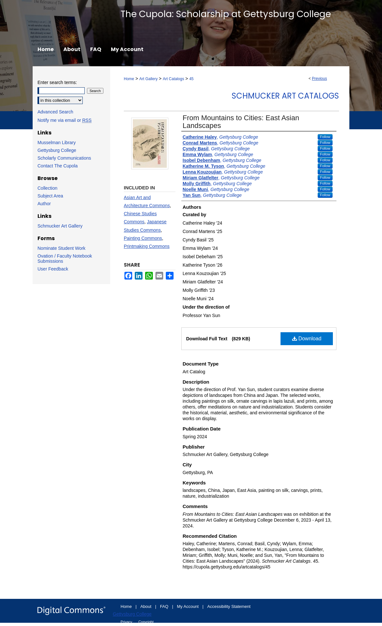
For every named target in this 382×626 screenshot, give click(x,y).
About (146, 606)
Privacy (127, 622)
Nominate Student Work (61, 248)
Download (307, 338)
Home (129, 79)
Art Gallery (148, 79)
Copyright (146, 622)
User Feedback (52, 268)
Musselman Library (56, 142)
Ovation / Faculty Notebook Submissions (64, 258)
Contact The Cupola (57, 165)
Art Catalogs (173, 79)
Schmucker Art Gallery (59, 225)
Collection (47, 188)
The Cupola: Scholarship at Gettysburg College (226, 14)
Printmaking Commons (147, 246)
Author (44, 203)
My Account (188, 606)
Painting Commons (143, 238)
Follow (325, 137)
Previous (319, 78)
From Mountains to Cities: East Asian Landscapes (241, 122)
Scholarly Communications (64, 158)
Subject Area (50, 195)
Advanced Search (55, 111)
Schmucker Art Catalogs (285, 95)
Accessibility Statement (228, 606)
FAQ (165, 606)
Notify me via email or (64, 120)
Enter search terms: (57, 82)
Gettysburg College (56, 150)
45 (191, 79)
